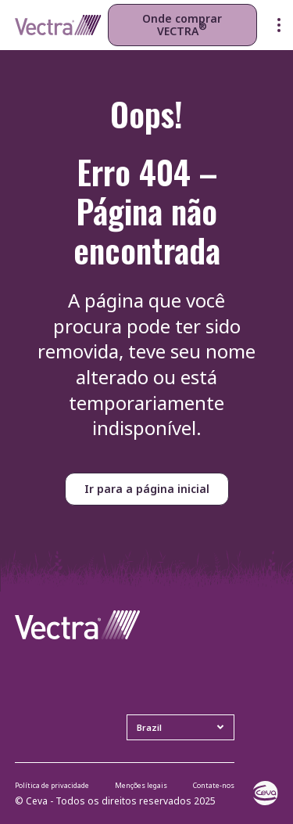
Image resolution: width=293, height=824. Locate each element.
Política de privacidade (52, 785)
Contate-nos (213, 785)
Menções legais (141, 785)
